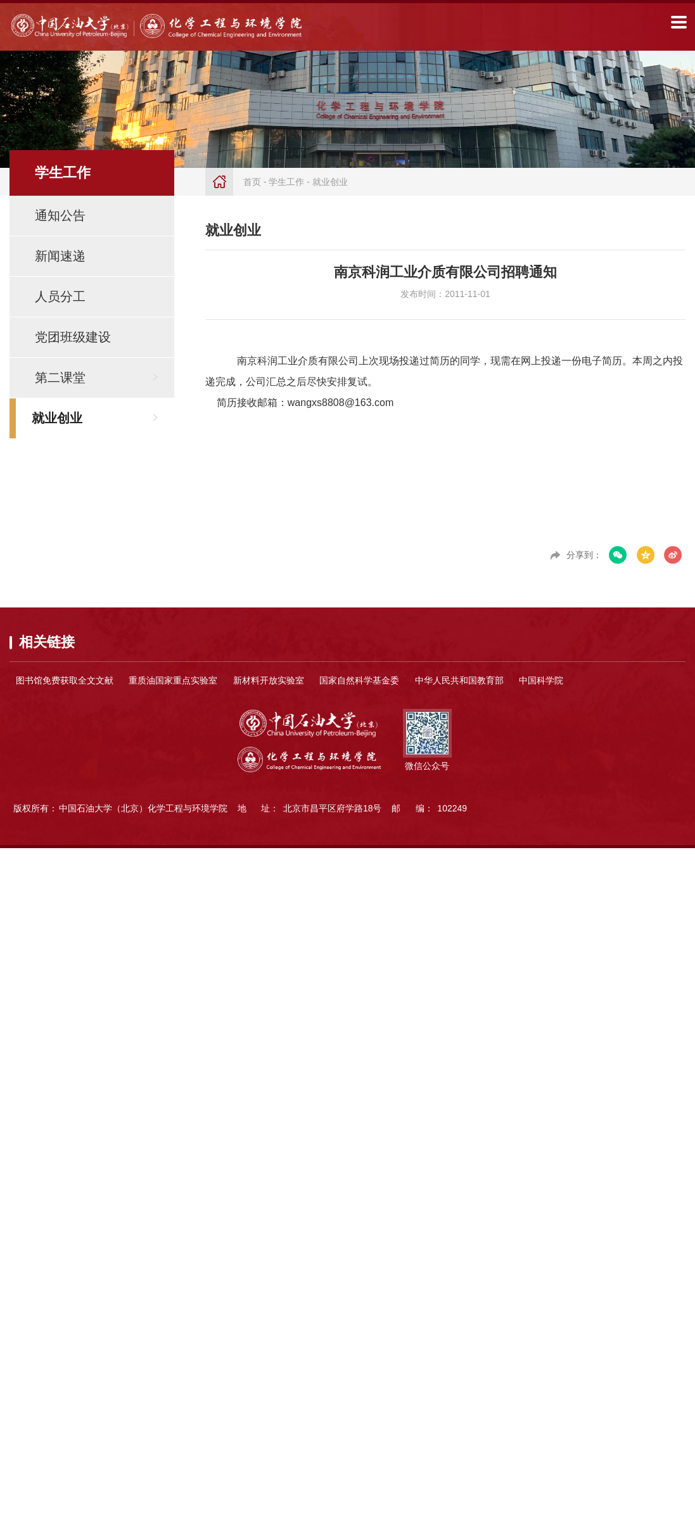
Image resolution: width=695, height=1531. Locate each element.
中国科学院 (541, 680)
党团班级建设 (73, 337)
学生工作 (286, 182)
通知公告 (60, 215)
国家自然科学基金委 (359, 680)
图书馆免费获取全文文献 (64, 680)
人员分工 (60, 296)
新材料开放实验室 (268, 680)
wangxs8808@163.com (340, 402)
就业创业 (57, 418)
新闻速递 (60, 256)
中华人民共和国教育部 (459, 680)
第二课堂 (60, 377)
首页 (252, 182)
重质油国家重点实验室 (173, 680)
